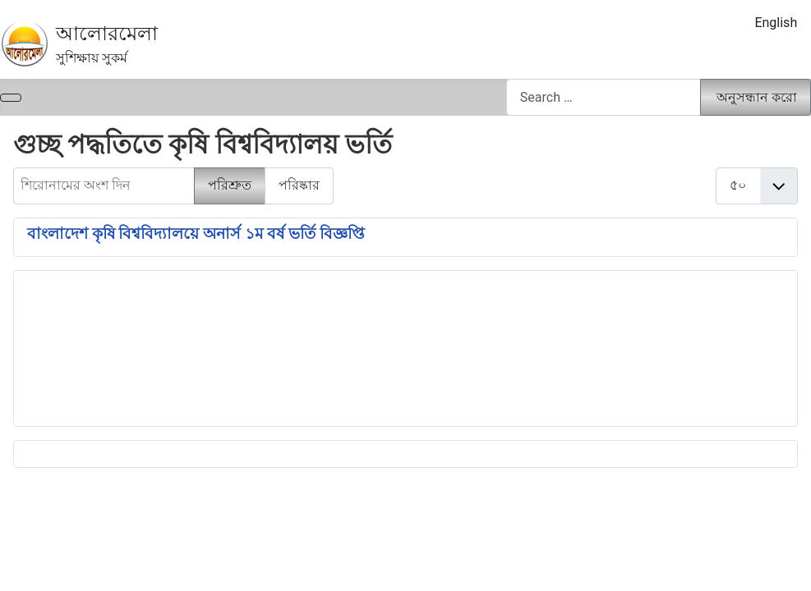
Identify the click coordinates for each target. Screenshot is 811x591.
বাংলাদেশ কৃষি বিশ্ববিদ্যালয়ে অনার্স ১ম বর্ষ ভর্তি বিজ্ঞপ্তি (196, 234)
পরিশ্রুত (229, 185)
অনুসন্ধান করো (757, 97)
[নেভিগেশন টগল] (10, 98)
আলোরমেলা (107, 33)
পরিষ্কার (299, 185)
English (775, 22)
